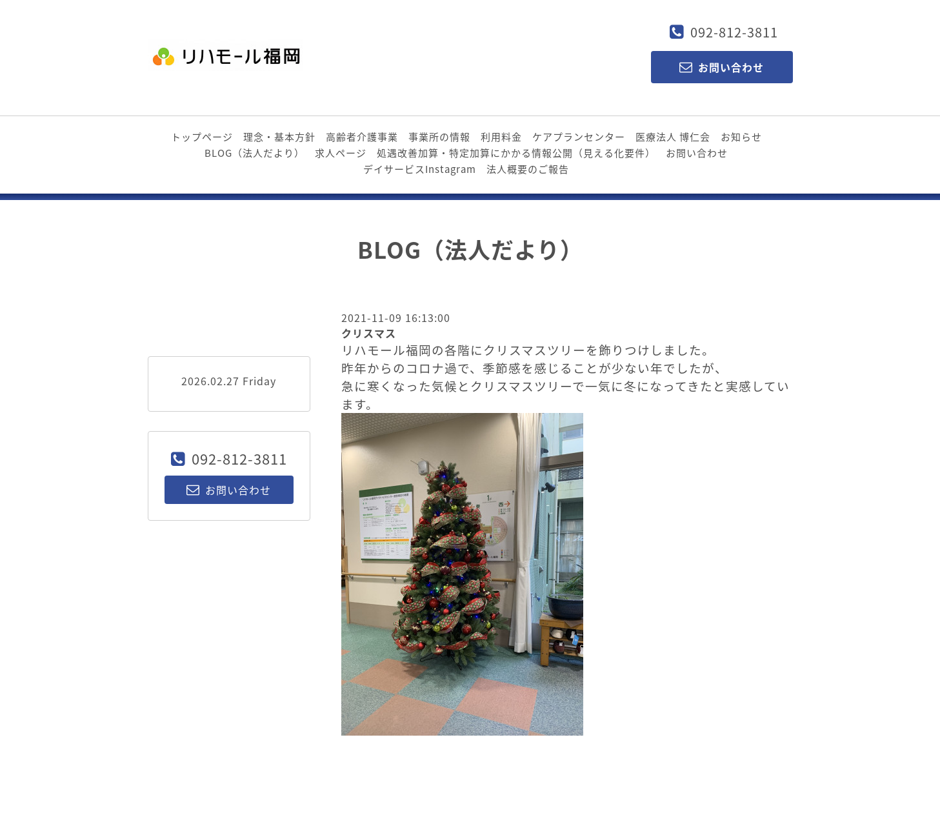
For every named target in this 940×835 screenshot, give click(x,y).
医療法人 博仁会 (672, 137)
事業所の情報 (439, 137)
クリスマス (368, 333)
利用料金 (501, 137)
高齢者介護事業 (362, 137)
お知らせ (741, 137)
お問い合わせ (697, 153)
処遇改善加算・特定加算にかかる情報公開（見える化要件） (516, 153)
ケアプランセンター (578, 137)
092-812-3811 (734, 32)
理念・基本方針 (279, 137)
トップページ (202, 137)
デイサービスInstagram (419, 169)
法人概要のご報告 (527, 169)
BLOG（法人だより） (255, 153)
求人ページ (340, 153)
